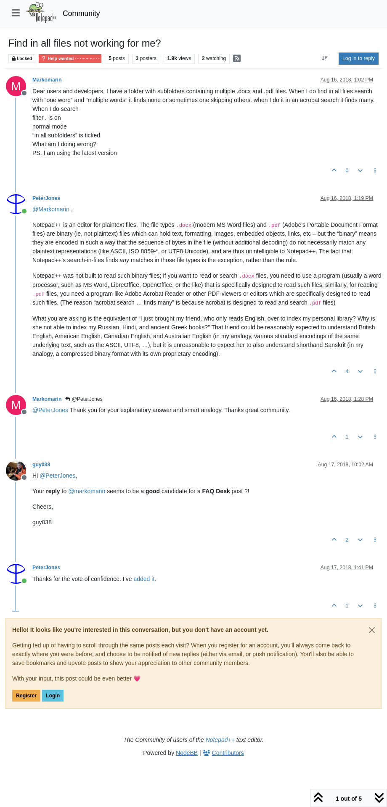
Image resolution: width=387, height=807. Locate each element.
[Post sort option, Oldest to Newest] (325, 58)
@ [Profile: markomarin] (86, 491)
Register (26, 696)
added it (143, 579)
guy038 (41, 465)
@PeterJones (83, 399)
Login (53, 696)
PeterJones (46, 198)
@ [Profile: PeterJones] (50, 410)
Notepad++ (220, 739)
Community (81, 13)
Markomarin (46, 80)
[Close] (372, 630)
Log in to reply (358, 58)
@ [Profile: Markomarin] (50, 209)
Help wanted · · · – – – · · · (70, 58)
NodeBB (187, 752)
